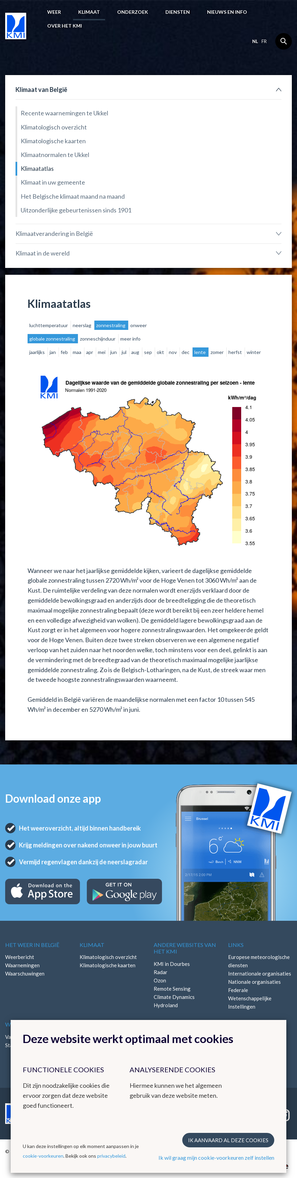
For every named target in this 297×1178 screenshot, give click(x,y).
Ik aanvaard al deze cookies (228, 1140)
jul (124, 352)
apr (90, 352)
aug (135, 352)
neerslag (82, 325)
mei (102, 352)
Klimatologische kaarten (53, 141)
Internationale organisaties (259, 973)
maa (77, 352)
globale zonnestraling (52, 339)
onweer (138, 325)
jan (53, 352)
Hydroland (166, 1005)
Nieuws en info (227, 12)
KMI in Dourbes (172, 964)
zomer (218, 352)
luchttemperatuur (49, 325)
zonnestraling (111, 325)
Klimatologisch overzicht (54, 127)
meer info (130, 339)
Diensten (177, 12)
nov (173, 352)
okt (161, 352)
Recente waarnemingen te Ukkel (64, 113)
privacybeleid (111, 1156)
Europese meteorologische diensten (259, 961)
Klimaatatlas (37, 168)
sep (148, 352)
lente (200, 352)
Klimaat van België (41, 89)
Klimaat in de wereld (43, 253)
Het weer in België (32, 944)
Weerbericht (19, 957)
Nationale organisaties (254, 982)
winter (254, 352)
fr (264, 41)
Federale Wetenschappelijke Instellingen (250, 998)
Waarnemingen (22, 965)
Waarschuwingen (24, 973)
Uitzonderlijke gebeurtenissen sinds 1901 (76, 210)
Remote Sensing (172, 989)
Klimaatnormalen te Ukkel (55, 154)
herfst (235, 352)
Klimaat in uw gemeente (53, 182)
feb (65, 352)
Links (236, 944)
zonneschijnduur (98, 339)
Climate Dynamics (174, 997)
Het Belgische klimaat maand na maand (73, 196)
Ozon (160, 980)
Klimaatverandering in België (54, 233)
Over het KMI (64, 26)
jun (114, 352)
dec (186, 352)
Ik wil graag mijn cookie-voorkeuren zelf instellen (216, 1157)
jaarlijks (37, 352)
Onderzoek (132, 12)
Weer (54, 12)
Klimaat (89, 12)
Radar (160, 972)
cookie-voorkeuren (43, 1156)
